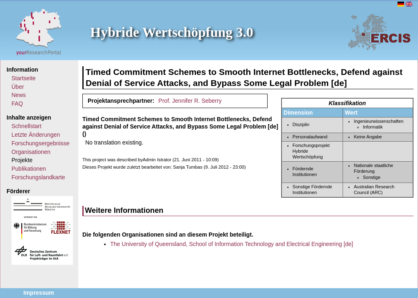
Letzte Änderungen (35, 134)
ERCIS (379, 31)
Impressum (38, 292)
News (18, 95)
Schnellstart (26, 126)
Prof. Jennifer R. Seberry (190, 100)
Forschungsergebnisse (40, 143)
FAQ (17, 103)
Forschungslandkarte (38, 177)
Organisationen (30, 152)
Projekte (21, 160)
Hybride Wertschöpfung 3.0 (171, 32)
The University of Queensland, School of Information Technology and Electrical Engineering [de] (231, 244)
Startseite (23, 78)
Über (17, 87)
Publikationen (28, 168)
